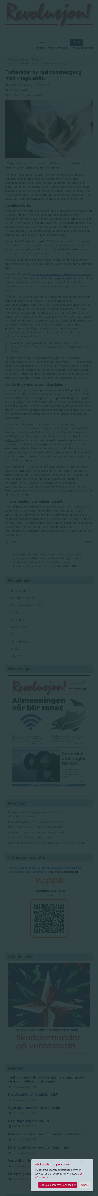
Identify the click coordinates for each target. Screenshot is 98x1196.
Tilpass (85, 1184)
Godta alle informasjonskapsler (58, 1184)
